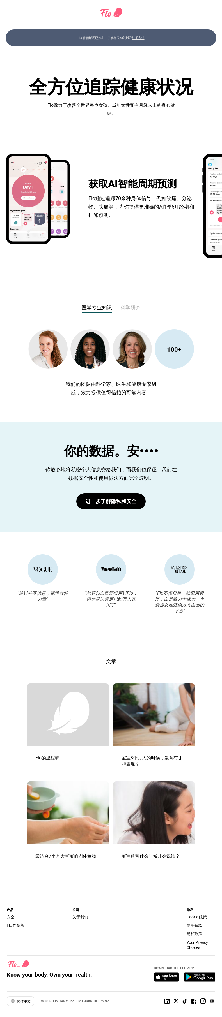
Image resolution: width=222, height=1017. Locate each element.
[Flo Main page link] (111, 13)
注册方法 (138, 38)
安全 (11, 916)
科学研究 (130, 307)
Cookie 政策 (197, 916)
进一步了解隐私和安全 (110, 501)
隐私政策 (194, 933)
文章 (111, 661)
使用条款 (194, 925)
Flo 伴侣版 (15, 925)
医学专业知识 (97, 307)
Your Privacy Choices (197, 945)
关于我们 (80, 916)
